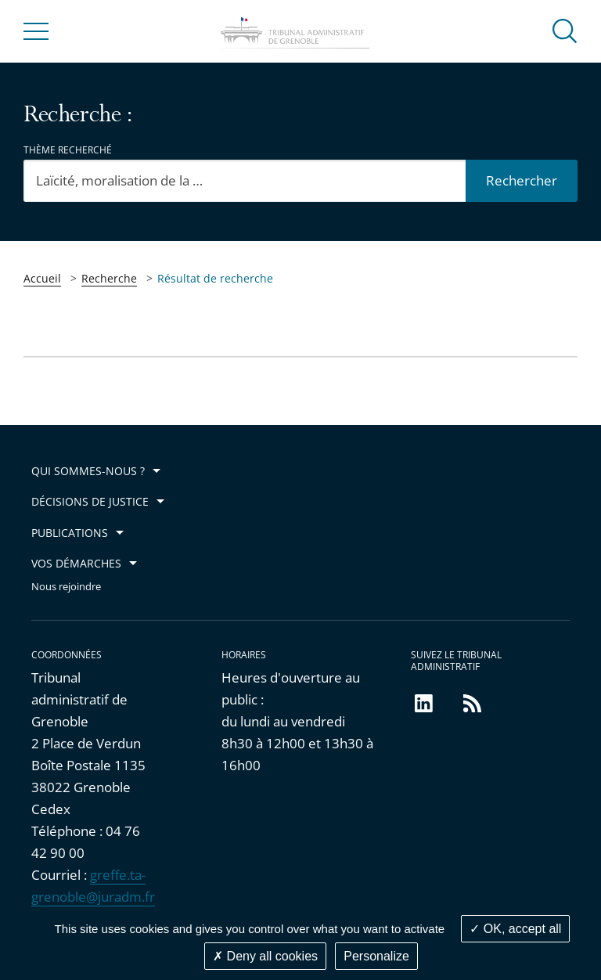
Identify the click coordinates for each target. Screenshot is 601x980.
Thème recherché (67, 150)
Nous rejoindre (66, 586)
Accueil (42, 278)
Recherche (109, 278)
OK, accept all (515, 928)
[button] (565, 30)
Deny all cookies (265, 956)
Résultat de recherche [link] (215, 278)
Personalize (376, 956)
